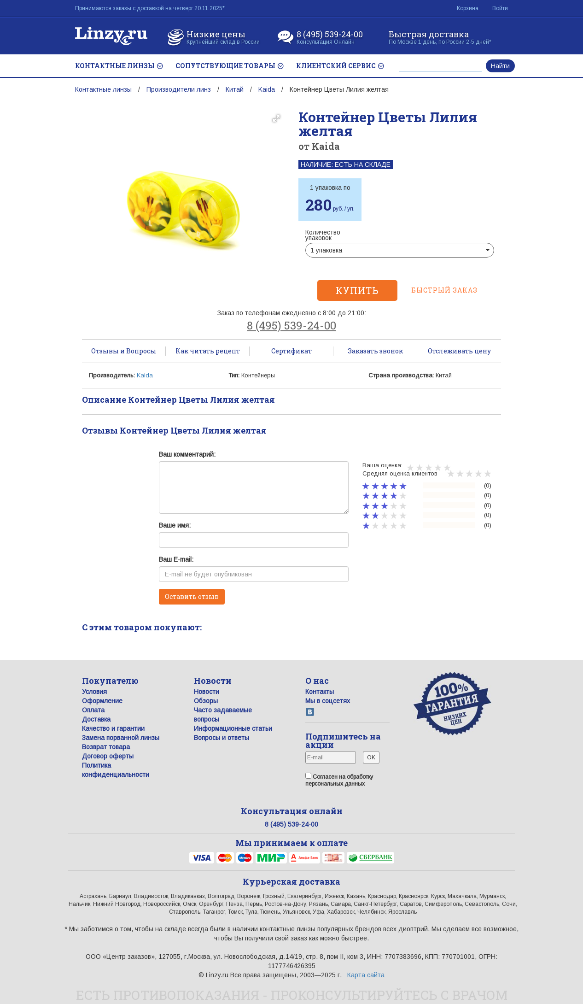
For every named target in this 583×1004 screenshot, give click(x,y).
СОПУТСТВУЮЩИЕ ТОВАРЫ (229, 65)
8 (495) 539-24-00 (330, 33)
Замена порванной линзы (120, 737)
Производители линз (178, 89)
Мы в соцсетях (327, 701)
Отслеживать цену (459, 350)
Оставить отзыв (192, 596)
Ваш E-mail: (176, 559)
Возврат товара (106, 747)
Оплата (93, 710)
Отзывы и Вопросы (123, 350)
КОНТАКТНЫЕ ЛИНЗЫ (119, 65)
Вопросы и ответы (221, 737)
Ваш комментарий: (187, 454)
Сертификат (291, 350)
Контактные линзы (103, 89)
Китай (235, 89)
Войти (500, 8)
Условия (94, 691)
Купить (357, 290)
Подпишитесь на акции (343, 740)
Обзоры (206, 701)
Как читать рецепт (207, 350)
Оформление (102, 701)
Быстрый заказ (444, 290)
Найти (500, 66)
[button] (276, 118)
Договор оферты (108, 756)
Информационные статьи (233, 728)
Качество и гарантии (113, 728)
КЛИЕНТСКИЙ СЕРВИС (340, 65)
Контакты (319, 691)
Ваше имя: (175, 525)
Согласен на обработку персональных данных (339, 780)
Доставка (96, 719)
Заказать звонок (375, 350)
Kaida (266, 89)
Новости (206, 691)
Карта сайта (366, 975)
